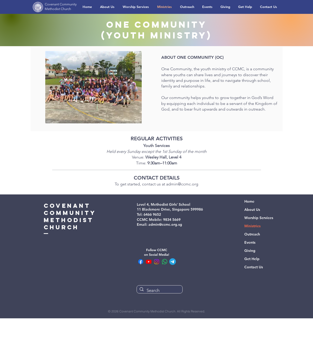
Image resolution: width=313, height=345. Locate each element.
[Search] (159, 290)
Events (249, 242)
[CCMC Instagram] (156, 261)
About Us (252, 209)
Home (249, 201)
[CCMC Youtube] (148, 261)
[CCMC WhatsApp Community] (164, 261)
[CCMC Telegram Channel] (172, 261)
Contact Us (253, 267)
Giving (249, 250)
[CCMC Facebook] (140, 261)
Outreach (252, 234)
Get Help (252, 259)
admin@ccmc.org (182, 184)
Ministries (252, 226)
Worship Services (258, 217)
